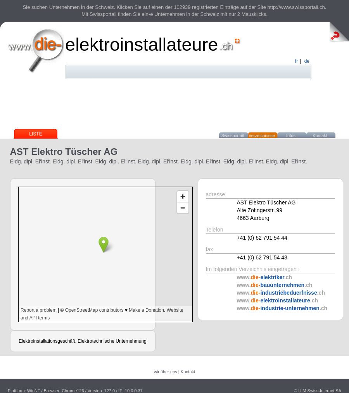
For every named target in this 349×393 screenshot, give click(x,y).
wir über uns (165, 371)
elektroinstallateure (141, 44)
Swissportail (232, 135)
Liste (35, 134)
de (306, 61)
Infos (290, 135)
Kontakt (320, 135)
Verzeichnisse (262, 135)
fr (296, 61)
